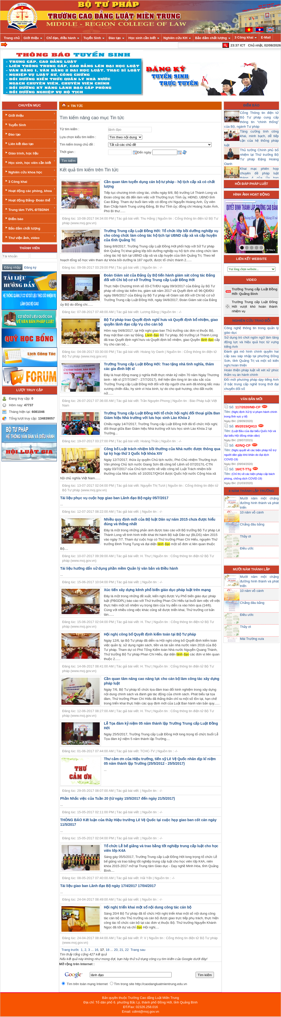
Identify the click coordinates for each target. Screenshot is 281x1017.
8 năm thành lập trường (251, 491)
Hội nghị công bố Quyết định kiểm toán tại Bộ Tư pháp (150, 634)
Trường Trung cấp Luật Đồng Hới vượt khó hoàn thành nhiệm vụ (254, 306)
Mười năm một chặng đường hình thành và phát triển (259, 502)
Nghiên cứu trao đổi (251, 320)
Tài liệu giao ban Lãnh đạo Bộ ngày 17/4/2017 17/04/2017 (108, 886)
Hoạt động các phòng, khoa (30, 190)
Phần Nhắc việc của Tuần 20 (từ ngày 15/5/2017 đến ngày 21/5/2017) (117, 798)
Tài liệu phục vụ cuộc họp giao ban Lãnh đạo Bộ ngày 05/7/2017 (114, 498)
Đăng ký (29, 267)
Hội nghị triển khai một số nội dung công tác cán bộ (147, 907)
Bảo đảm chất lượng (22, 227)
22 (127, 950)
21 (121, 950)
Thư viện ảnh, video (30, 237)
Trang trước (70, 950)
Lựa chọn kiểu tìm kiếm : (78, 137)
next (263, 225)
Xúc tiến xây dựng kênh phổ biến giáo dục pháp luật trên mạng (157, 590)
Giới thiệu (30, 114)
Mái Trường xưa (252, 639)
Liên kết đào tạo (30, 143)
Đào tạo (30, 133)
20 (116, 950)
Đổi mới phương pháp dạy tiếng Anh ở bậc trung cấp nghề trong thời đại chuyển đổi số (251, 384)
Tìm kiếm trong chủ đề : (77, 144)
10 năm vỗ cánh (252, 512)
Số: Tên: (250, 411)
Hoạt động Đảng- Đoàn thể (30, 199)
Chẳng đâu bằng (252, 524)
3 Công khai (30, 181)
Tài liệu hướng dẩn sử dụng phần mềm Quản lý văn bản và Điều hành (119, 568)
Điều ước (247, 548)
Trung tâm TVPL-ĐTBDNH (30, 209)
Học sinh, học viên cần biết (30, 162)
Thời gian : (67, 152)
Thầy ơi (245, 536)
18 (107, 950)
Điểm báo (13, 218)
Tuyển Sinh (30, 124)
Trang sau (138, 950)
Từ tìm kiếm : (69, 129)
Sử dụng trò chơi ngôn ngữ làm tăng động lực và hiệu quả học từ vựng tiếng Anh (251, 342)
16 (96, 950)
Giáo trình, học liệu (30, 152)
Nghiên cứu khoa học (30, 171)
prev (238, 225)
